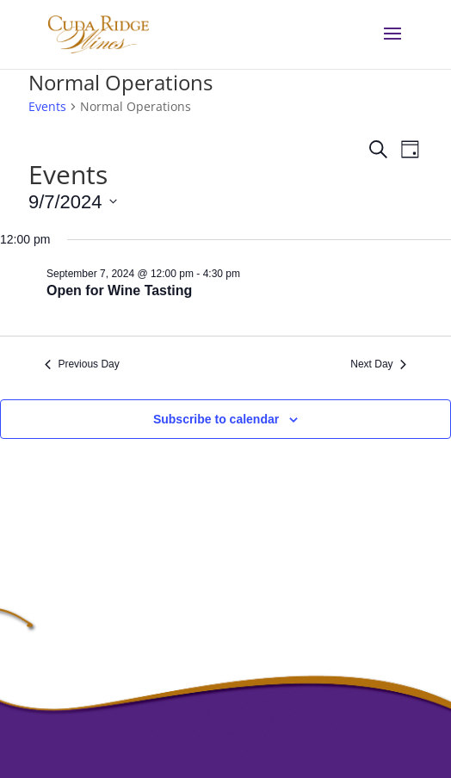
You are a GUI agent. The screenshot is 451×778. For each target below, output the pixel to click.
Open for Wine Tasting (119, 290)
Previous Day (82, 364)
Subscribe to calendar (216, 419)
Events (47, 106)
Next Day (377, 364)
